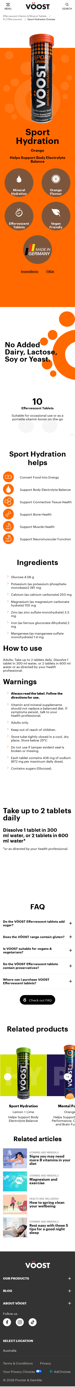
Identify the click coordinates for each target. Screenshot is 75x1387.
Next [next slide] (67, 1076)
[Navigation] (8, 6)
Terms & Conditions (18, 1362)
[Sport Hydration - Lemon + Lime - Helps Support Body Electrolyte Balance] (23, 1081)
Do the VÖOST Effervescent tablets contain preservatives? (37, 965)
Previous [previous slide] (7, 1076)
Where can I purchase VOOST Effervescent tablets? (37, 981)
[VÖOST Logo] (38, 6)
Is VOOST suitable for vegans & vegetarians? (37, 950)
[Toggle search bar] (67, 6)
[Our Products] (37, 1278)
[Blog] (37, 1290)
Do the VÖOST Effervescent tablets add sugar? (37, 923)
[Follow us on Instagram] (20, 1322)
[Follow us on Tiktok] (33, 1322)
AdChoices (60, 1371)
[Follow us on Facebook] (7, 1322)
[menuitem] (26, 15)
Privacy (45, 1362)
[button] (69, 1278)
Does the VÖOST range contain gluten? (37, 937)
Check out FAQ (40, 999)
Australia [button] (9, 1350)
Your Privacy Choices (23, 1371)
